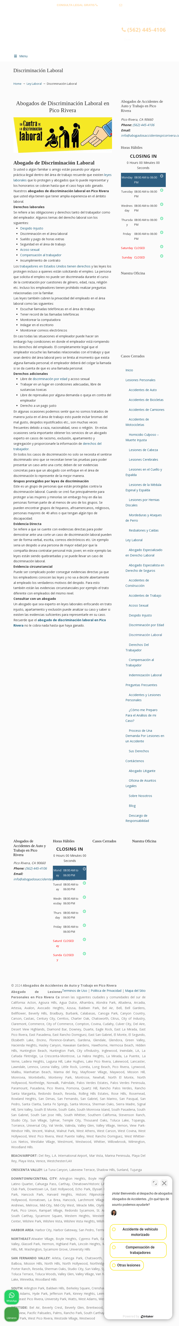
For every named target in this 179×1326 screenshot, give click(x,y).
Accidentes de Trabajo (145, 595)
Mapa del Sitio (135, 990)
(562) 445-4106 (109, 5)
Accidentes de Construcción (137, 583)
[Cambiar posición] (154, 1182)
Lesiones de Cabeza (143, 450)
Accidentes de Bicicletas (146, 400)
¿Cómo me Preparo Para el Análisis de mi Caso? (141, 715)
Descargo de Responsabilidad (137, 818)
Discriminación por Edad (146, 625)
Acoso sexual (29, 249)
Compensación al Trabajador (139, 662)
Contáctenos (134, 761)
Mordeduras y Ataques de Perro (143, 518)
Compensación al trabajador (40, 255)
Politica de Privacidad (106, 990)
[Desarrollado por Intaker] (141, 1316)
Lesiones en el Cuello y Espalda (143, 472)
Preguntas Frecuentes (141, 685)
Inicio (129, 370)
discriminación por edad (50, 379)
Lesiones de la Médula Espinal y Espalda (143, 487)
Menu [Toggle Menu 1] (20, 56)
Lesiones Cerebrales (143, 459)
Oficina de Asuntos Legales (140, 783)
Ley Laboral (34, 84)
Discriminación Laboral (145, 635)
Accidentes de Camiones (146, 409)
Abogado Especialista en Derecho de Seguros (144, 568)
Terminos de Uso (74, 990)
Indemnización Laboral (145, 675)
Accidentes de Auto (143, 390)
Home (17, 84)
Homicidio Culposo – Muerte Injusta (142, 437)
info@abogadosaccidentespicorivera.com (90, 12)
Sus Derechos (139, 751)
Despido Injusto (31, 228)
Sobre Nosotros (140, 796)
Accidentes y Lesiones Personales (143, 697)
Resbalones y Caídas (144, 530)
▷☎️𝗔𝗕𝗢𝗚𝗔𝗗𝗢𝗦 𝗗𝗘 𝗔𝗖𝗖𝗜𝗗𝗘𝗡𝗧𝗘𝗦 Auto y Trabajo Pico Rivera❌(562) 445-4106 (94, 35)
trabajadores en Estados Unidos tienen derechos (55, 266)
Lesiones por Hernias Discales (142, 502)
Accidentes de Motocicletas (137, 422)
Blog (132, 805)
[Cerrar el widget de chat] (164, 1182)
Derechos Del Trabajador (137, 647)
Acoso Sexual (138, 605)
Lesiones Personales (140, 380)
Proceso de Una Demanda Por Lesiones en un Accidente (144, 735)
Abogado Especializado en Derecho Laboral (143, 552)
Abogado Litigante (142, 771)
